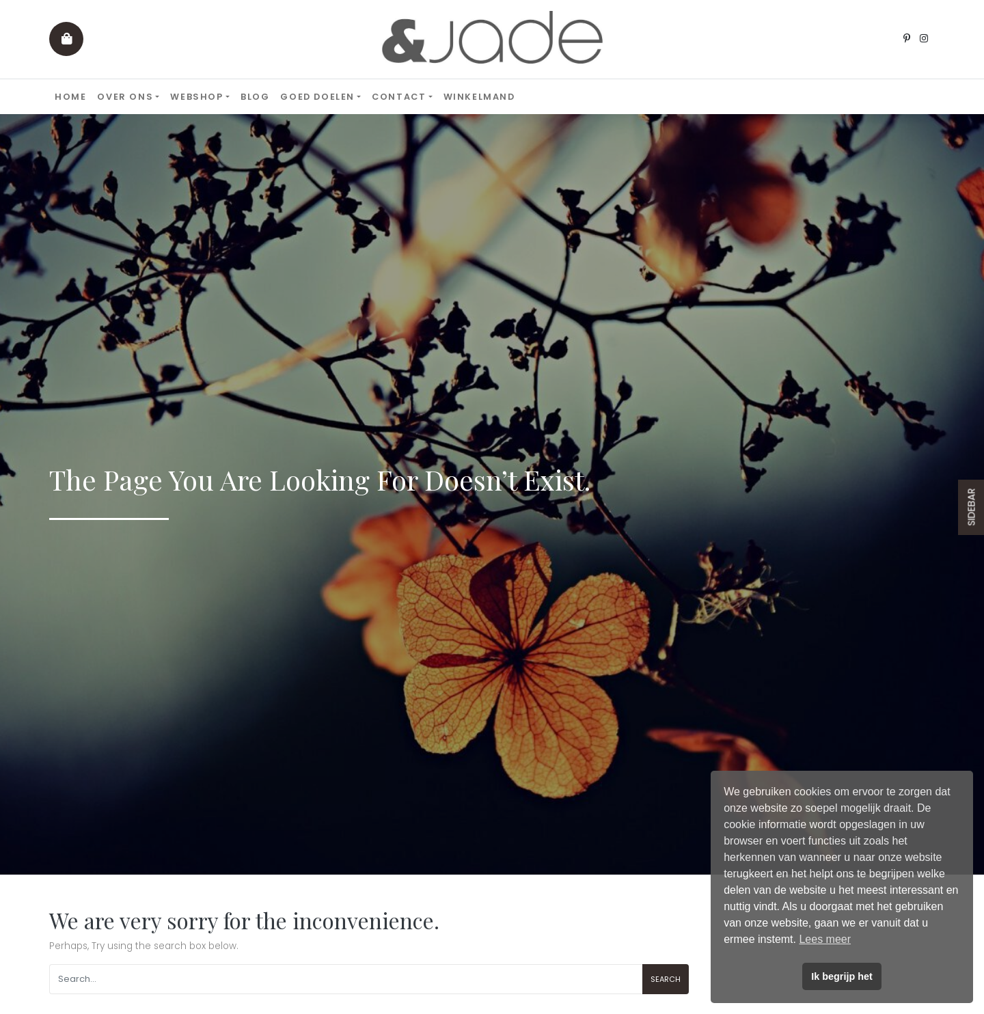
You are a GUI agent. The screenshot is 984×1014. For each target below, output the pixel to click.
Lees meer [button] (825, 939)
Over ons (125, 96)
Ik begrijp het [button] (842, 976)
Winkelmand (479, 96)
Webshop (196, 96)
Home (70, 96)
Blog (255, 96)
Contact (399, 96)
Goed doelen (317, 96)
